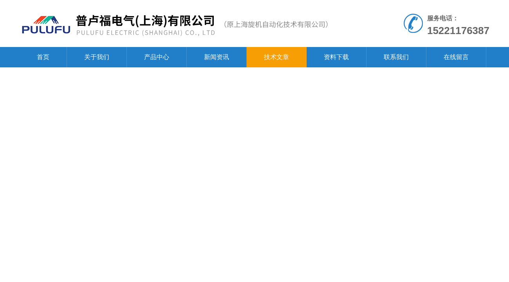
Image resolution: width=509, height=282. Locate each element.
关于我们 (96, 57)
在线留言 (456, 57)
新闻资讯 (216, 57)
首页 (43, 57)
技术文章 (276, 57)
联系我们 (396, 57)
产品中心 (156, 57)
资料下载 (336, 57)
